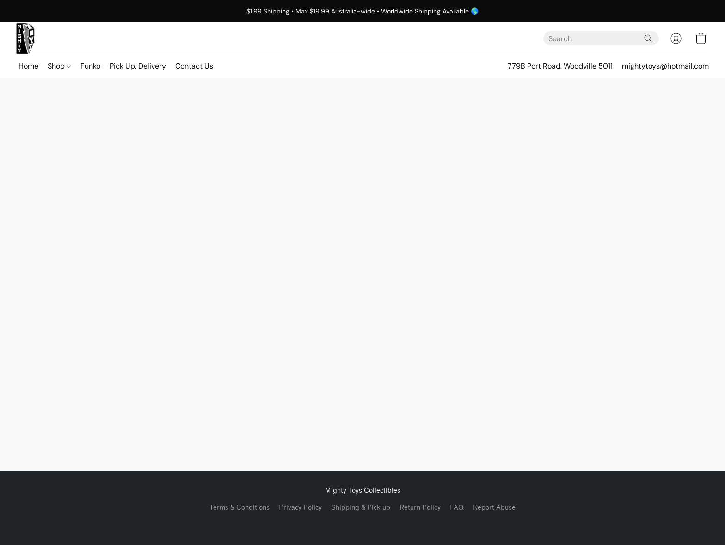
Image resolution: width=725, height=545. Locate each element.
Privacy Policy (300, 508)
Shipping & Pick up (360, 508)
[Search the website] (648, 38)
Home (28, 66)
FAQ (457, 508)
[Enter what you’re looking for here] (601, 38)
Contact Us (194, 66)
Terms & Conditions (239, 508)
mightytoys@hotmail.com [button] (665, 66)
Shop (59, 66)
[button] (25, 38)
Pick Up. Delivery (138, 66)
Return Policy (420, 508)
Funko (90, 66)
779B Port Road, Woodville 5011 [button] (560, 66)
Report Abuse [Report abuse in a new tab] (494, 508)
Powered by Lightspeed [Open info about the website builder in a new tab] (362, 524)
